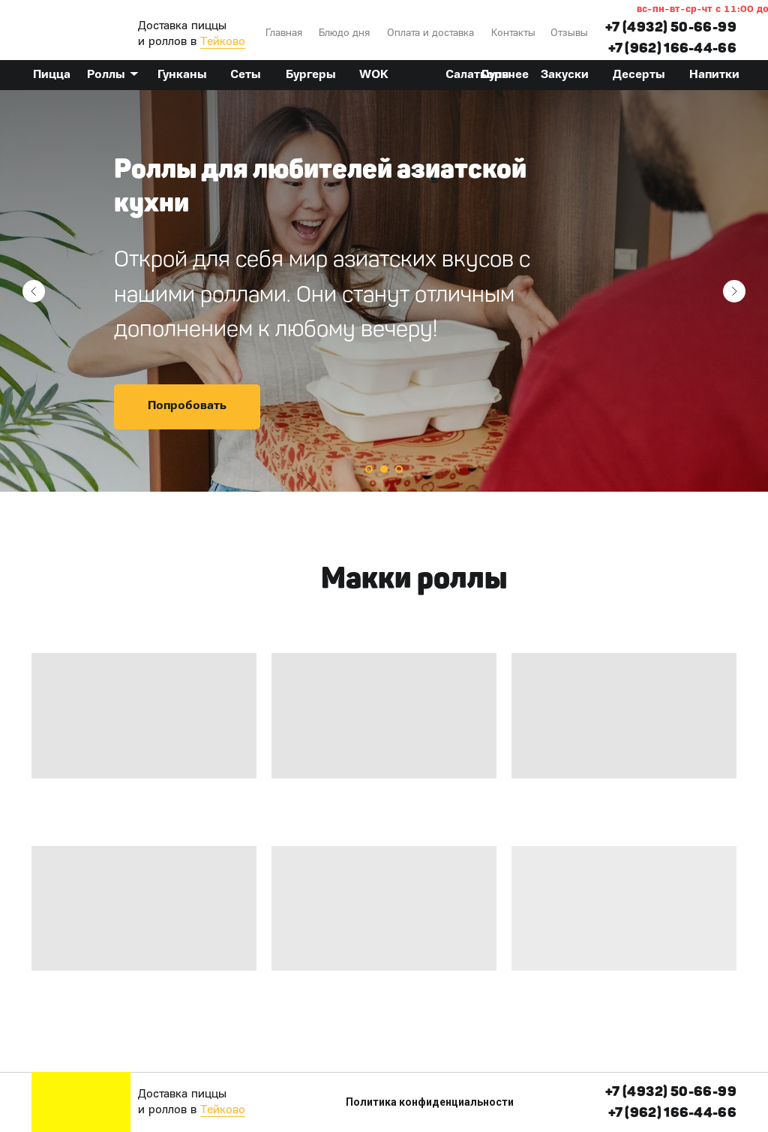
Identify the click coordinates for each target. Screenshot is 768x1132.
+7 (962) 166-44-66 (672, 48)
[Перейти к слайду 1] (369, 469)
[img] (81, 30)
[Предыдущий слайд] (33, 291)
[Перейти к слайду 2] (384, 469)
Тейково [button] (222, 42)
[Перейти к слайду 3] (399, 469)
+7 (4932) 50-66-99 (670, 27)
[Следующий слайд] (734, 291)
